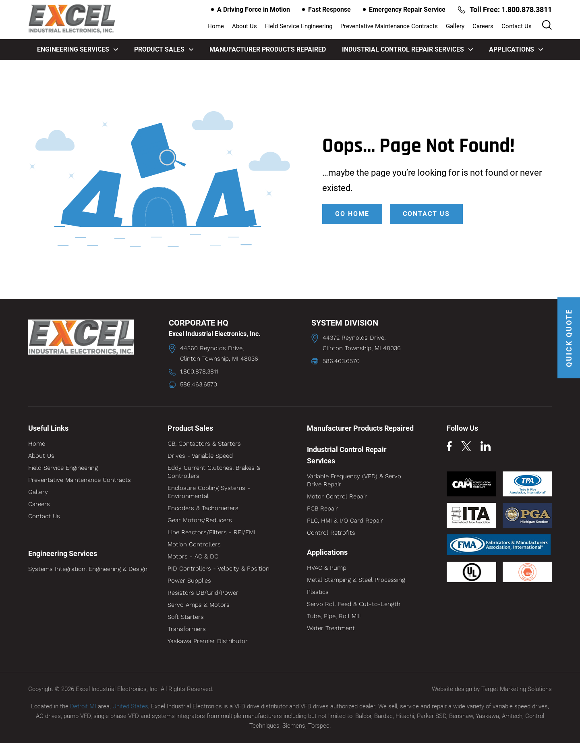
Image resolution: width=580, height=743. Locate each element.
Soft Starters (186, 617)
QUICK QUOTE (569, 338)
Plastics (318, 592)
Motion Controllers (194, 544)
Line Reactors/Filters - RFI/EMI (211, 532)
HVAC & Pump (326, 567)
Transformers (187, 629)
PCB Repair (322, 508)
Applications (516, 49)
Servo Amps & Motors (199, 604)
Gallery (455, 26)
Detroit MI (83, 706)
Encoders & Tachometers (203, 508)
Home (215, 26)
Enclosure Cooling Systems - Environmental (209, 492)
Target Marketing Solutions (516, 689)
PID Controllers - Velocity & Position (218, 568)
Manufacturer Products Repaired (267, 49)
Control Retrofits (331, 532)
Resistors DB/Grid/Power (203, 592)
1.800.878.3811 (199, 371)
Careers (482, 26)
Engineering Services (77, 49)
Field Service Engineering (298, 26)
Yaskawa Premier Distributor (208, 641)
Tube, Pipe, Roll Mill (334, 616)
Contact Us (516, 26)
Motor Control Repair (337, 496)
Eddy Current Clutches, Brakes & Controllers (214, 471)
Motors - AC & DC (193, 556)
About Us (244, 26)
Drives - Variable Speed (200, 455)
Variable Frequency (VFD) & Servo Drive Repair (354, 480)
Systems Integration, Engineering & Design (87, 569)
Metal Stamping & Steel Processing (356, 579)
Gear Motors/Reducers (200, 520)
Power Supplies (189, 580)
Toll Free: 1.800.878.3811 (505, 9)
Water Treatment (331, 628)
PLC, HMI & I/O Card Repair (345, 520)
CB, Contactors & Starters (204, 443)
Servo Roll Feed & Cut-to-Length (353, 604)
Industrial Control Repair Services (407, 49)
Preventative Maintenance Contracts (389, 26)
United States (130, 706)
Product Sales (163, 49)
